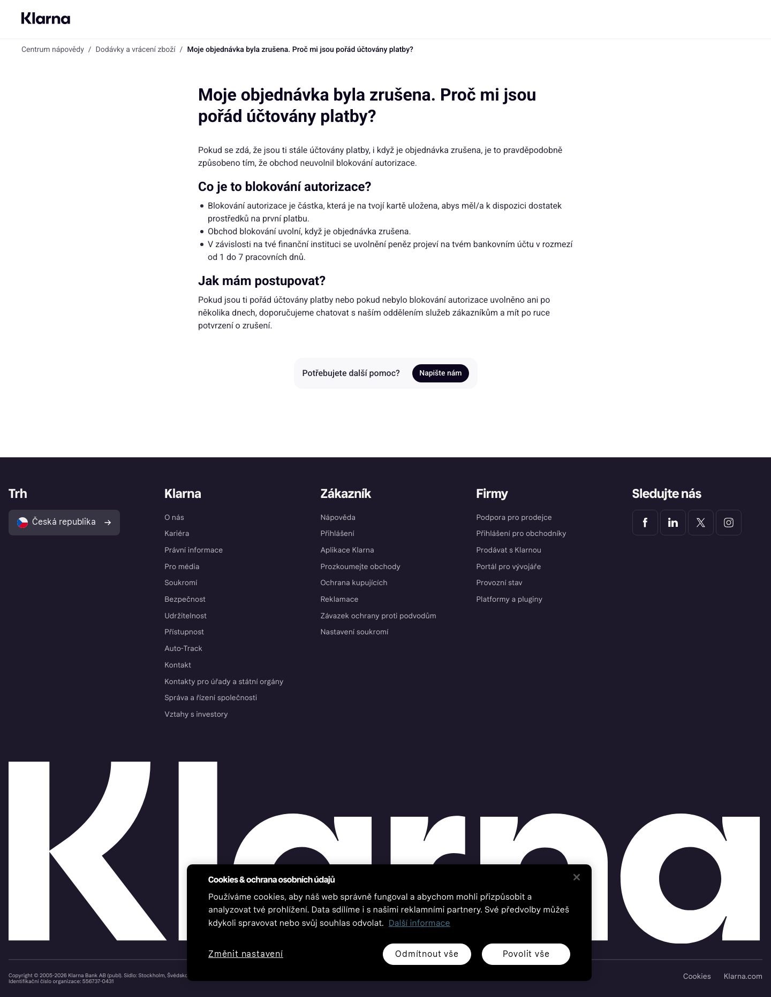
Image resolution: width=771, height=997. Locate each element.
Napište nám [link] (440, 373)
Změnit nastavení (245, 954)
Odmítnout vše (426, 954)
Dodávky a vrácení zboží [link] (136, 49)
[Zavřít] (576, 877)
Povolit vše (526, 954)
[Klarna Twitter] (701, 522)
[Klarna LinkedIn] (673, 522)
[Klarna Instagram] (729, 522)
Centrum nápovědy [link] (52, 49)
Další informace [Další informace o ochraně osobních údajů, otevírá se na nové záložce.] (419, 923)
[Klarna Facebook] (645, 522)
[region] (389, 922)
